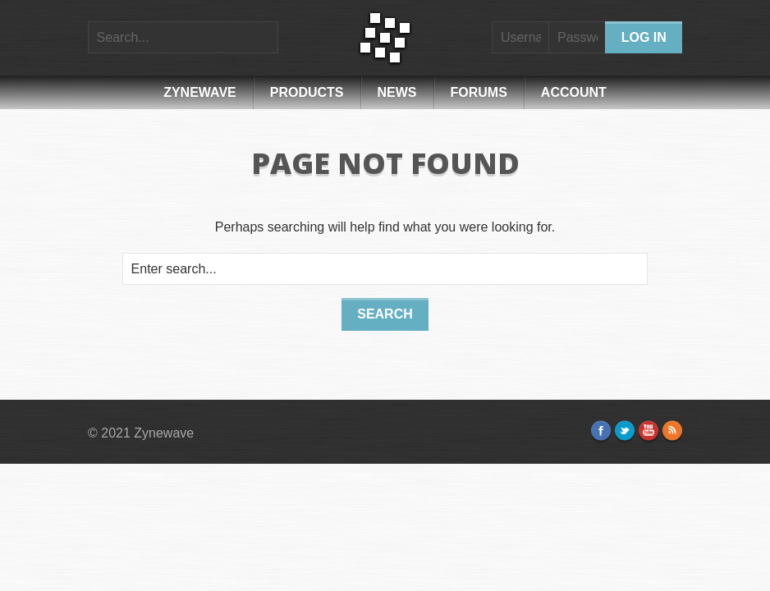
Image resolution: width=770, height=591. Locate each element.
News (397, 92)
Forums (479, 92)
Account (574, 92)
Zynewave (199, 92)
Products (307, 92)
